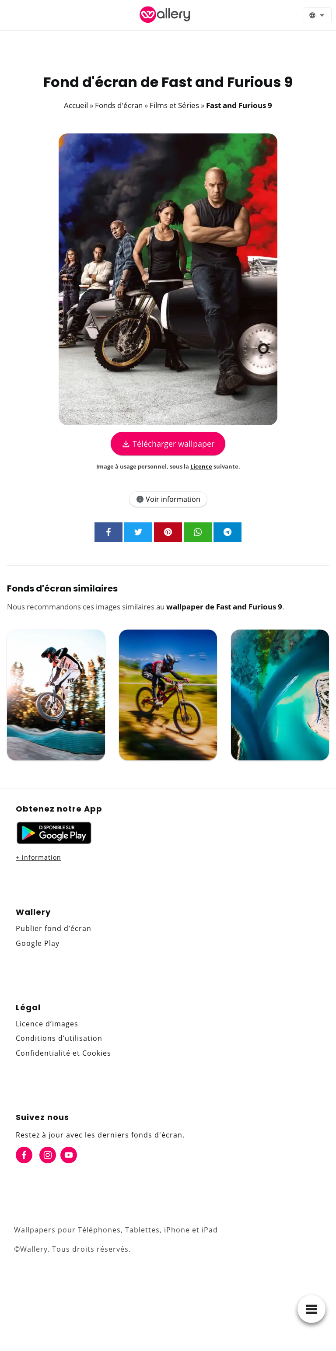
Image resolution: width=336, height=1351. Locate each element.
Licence (201, 466)
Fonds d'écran (119, 105)
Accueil (76, 105)
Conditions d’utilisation (59, 1038)
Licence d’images (47, 1024)
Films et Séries (174, 105)
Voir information (168, 499)
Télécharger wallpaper (168, 443)
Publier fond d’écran (53, 928)
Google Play (38, 943)
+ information (38, 857)
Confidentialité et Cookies (63, 1053)
